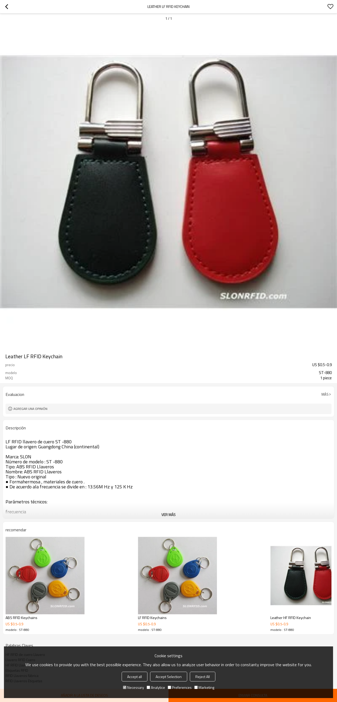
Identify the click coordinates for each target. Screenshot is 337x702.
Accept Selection (169, 676)
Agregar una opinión (30, 408)
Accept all (134, 676)
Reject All (202, 676)
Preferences (180, 687)
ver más (168, 514)
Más (325, 394)
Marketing (204, 687)
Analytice (156, 687)
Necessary (133, 687)
